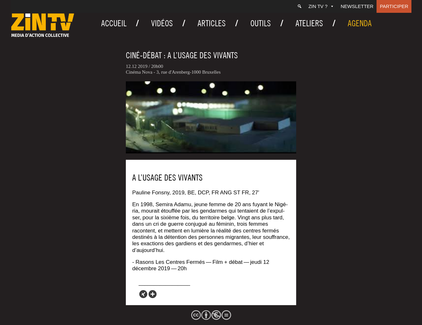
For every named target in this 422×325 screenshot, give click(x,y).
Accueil (113, 23)
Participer (394, 6)
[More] (153, 294)
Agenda (360, 23)
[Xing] (143, 294)
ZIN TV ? (321, 6)
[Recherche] (299, 6)
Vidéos (162, 23)
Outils (260, 23)
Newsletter (357, 6)
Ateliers (309, 23)
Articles (212, 23)
